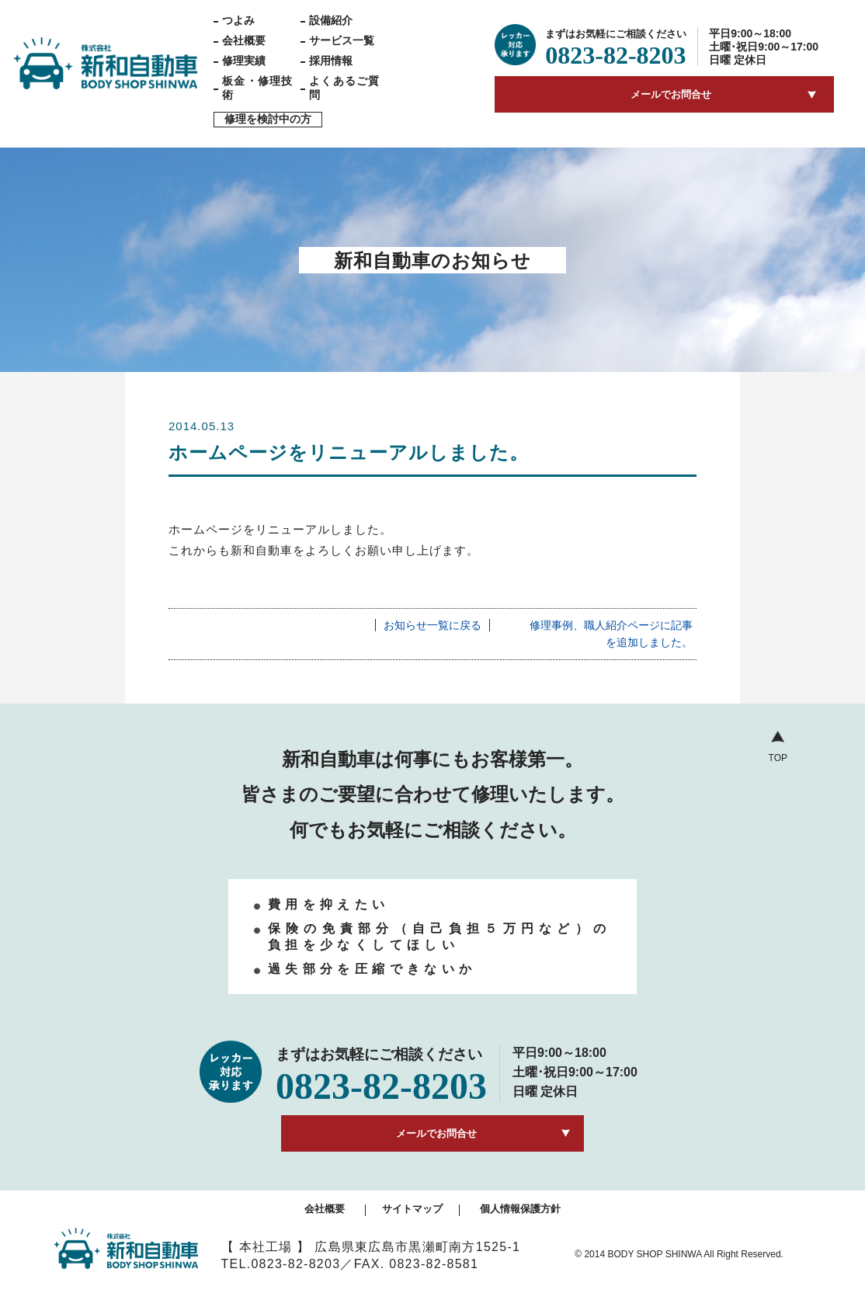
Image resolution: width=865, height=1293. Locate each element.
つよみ (238, 20)
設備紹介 (331, 20)
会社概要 (244, 40)
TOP (778, 758)
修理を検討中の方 (267, 119)
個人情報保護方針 (520, 1209)
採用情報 (331, 60)
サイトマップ (412, 1209)
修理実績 (244, 60)
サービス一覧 (341, 40)
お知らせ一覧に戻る (432, 625)
